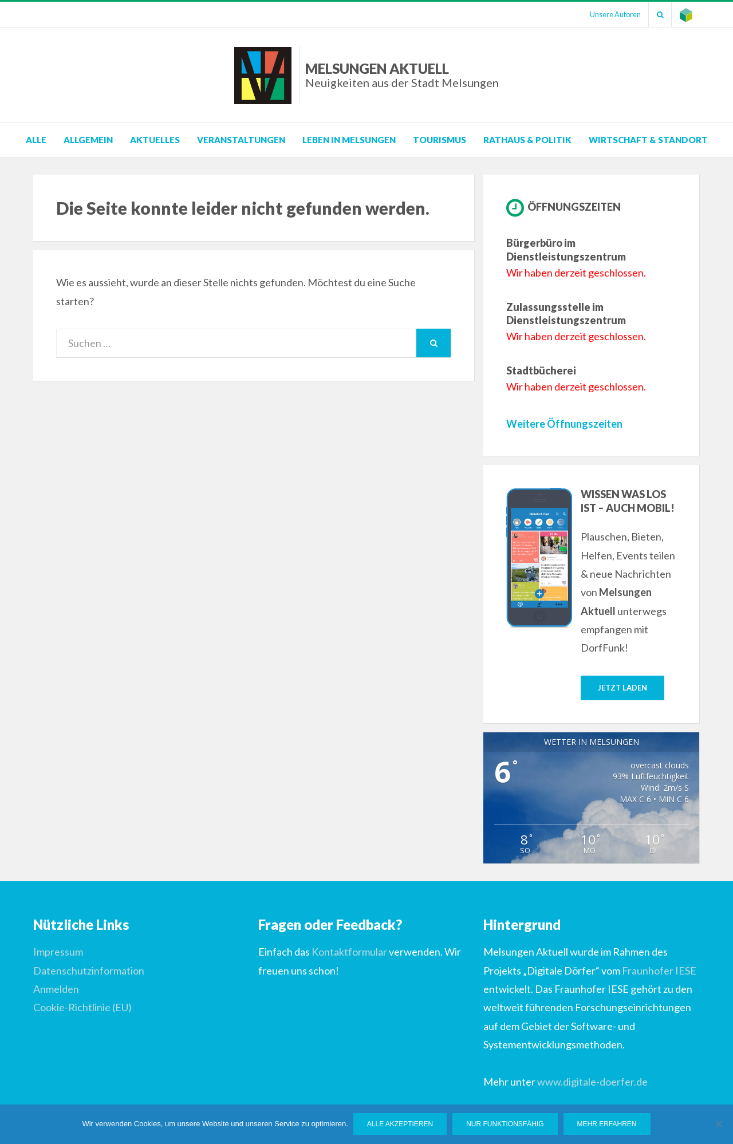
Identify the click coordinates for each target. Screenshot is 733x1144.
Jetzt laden (622, 687)
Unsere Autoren (611, 14)
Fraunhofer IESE (659, 970)
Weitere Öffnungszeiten (564, 423)
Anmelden (56, 989)
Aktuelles (155, 140)
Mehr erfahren (607, 1125)
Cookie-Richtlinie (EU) (82, 1007)
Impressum (58, 952)
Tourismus (439, 140)
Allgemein (88, 140)
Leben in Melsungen (349, 140)
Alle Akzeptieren (401, 1125)
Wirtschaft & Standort (648, 140)
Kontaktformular (349, 952)
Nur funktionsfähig (505, 1125)
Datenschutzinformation (88, 970)
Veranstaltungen (241, 140)
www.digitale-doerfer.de (592, 1081)
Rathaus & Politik (527, 140)
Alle (36, 140)
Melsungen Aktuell (402, 74)
